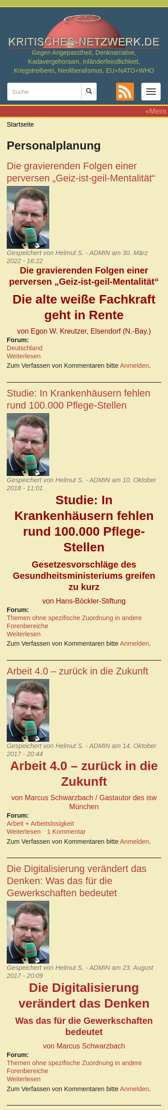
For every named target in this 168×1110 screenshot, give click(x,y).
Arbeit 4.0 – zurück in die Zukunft (77, 671)
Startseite (20, 124)
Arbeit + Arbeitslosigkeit (40, 823)
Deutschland (25, 348)
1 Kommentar (66, 831)
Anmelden (134, 365)
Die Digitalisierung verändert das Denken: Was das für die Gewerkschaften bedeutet (76, 881)
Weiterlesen (24, 356)
